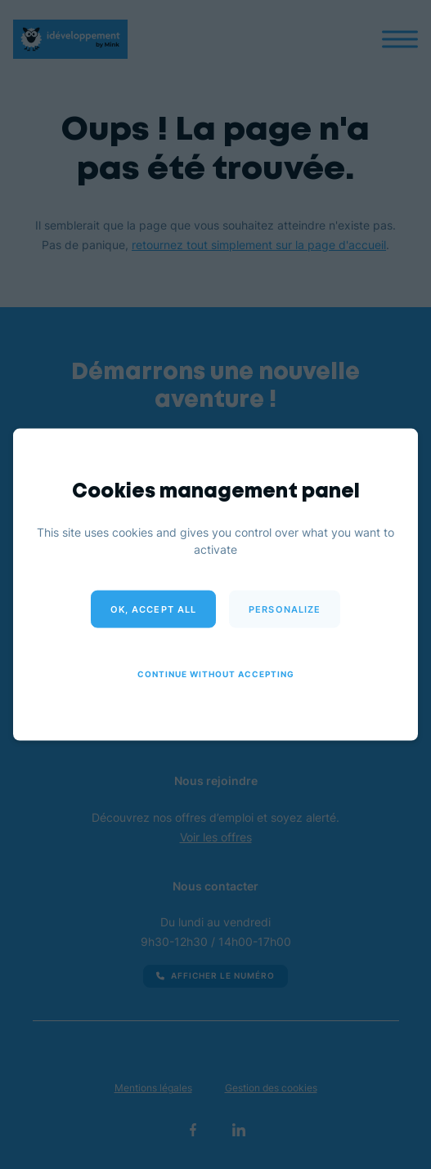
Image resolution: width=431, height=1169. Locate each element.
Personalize (285, 609)
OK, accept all (153, 609)
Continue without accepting (215, 674)
